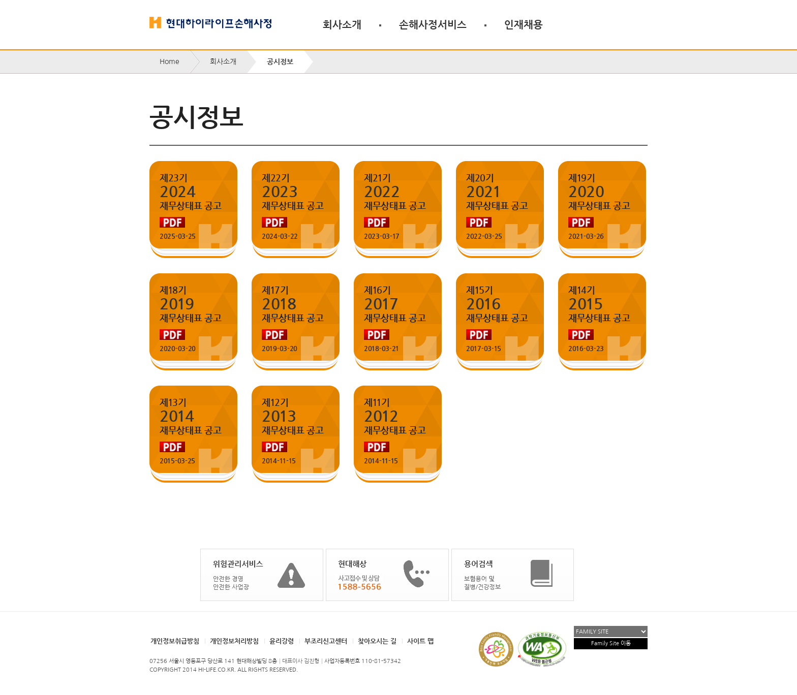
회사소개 (342, 24)
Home (169, 61)
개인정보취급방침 (174, 641)
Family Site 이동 (611, 643)
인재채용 (523, 24)
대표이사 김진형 (300, 661)
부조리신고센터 (325, 641)
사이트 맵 (420, 641)
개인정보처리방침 (234, 641)
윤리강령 (281, 641)
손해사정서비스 (433, 24)
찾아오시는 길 (377, 641)
